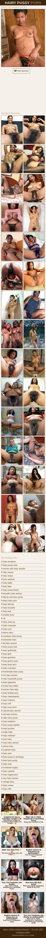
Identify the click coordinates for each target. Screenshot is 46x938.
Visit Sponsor (21, 71)
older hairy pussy (9, 718)
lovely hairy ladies (10, 686)
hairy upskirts (8, 771)
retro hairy (6, 739)
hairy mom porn (9, 707)
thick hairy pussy (9, 760)
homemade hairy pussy (12, 672)
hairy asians (7, 572)
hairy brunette (8, 608)
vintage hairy (7, 782)
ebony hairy (7, 633)
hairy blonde (7, 604)
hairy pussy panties (10, 725)
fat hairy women (9, 643)
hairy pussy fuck (9, 647)
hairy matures (8, 700)
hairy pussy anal (9, 565)
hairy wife (6, 789)
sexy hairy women (10, 743)
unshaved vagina (9, 768)
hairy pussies (7, 728)
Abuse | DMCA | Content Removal (16, 929)
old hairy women (9, 714)
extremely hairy (8, 640)
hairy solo (6, 753)
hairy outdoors (8, 721)
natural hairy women (11, 711)
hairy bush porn (9, 665)
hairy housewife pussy (11, 679)
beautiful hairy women (11, 594)
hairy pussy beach (10, 590)
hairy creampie (8, 625)
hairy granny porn (9, 661)
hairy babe (6, 583)
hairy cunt (6, 629)
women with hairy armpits (13, 569)
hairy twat (6, 764)
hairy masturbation (10, 697)
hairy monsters (8, 668)
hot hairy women (9, 675)
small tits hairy (8, 750)
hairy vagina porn (9, 775)
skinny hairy (7, 746)
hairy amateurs (8, 562)
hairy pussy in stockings (12, 757)
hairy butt (6, 611)
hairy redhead (8, 736)
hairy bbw (6, 586)
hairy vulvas (7, 785)
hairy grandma (8, 657)
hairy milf (6, 704)
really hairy (7, 732)
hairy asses (7, 576)
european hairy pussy (11, 636)
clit (3, 618)
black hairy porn (9, 601)
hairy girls (6, 654)
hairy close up (8, 622)
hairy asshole (8, 579)
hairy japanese (8, 682)
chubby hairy (7, 615)
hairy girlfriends (8, 650)
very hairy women (9, 778)
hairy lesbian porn (10, 693)
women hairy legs (9, 689)
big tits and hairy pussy (12, 597)
